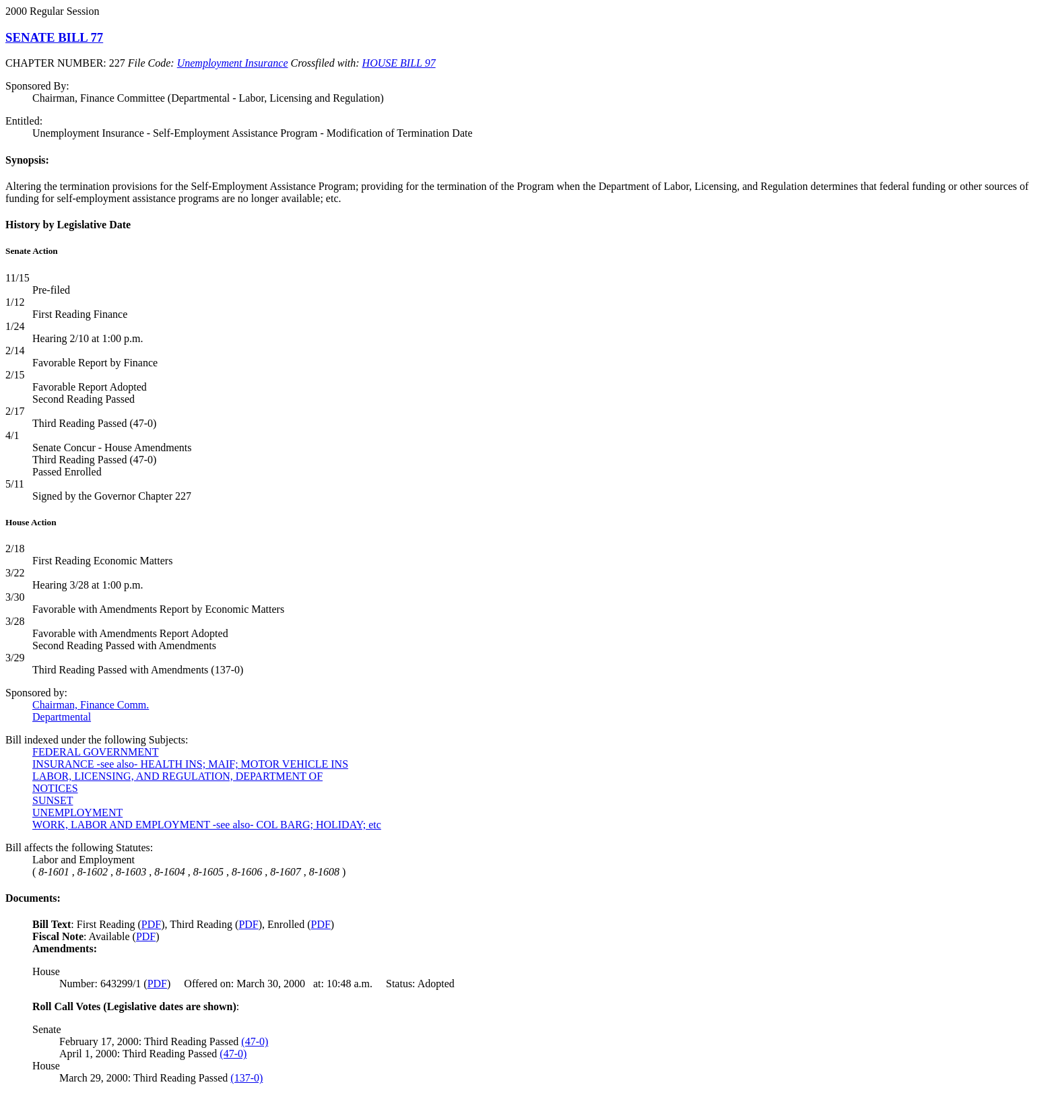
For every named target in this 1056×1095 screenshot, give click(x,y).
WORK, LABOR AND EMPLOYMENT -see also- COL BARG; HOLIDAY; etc (206, 824)
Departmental (61, 717)
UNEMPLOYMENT (77, 812)
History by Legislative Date (68, 224)
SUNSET (52, 800)
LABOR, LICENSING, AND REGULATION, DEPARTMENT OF (177, 776)
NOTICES (55, 788)
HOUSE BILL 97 (399, 63)
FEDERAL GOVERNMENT (95, 752)
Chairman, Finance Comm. (90, 704)
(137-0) (246, 1078)
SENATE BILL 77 (54, 37)
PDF (151, 924)
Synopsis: (27, 160)
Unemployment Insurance (232, 63)
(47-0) (254, 1041)
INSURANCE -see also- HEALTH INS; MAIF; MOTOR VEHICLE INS (190, 764)
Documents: (33, 898)
